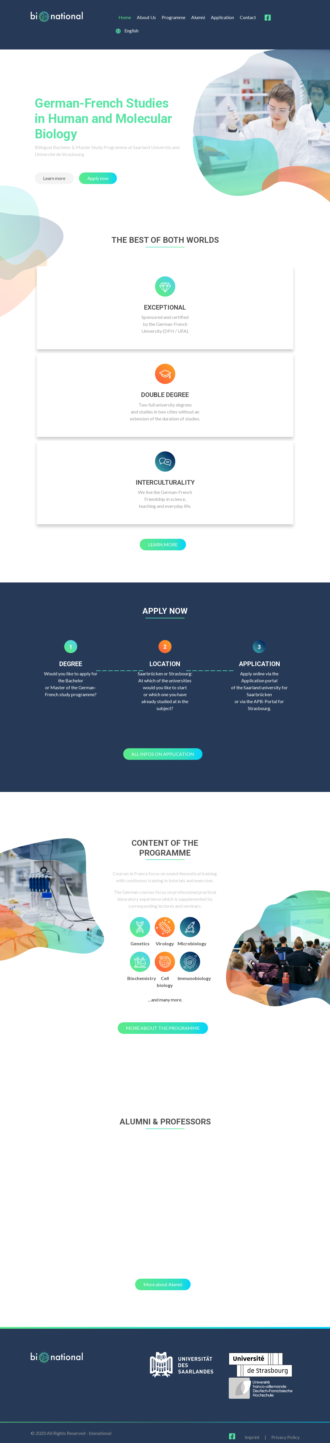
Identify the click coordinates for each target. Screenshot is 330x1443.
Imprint (252, 1437)
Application (222, 17)
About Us (146, 17)
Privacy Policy (285, 1437)
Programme (173, 17)
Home (125, 17)
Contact (248, 17)
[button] (54, 178)
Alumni (198, 17)
